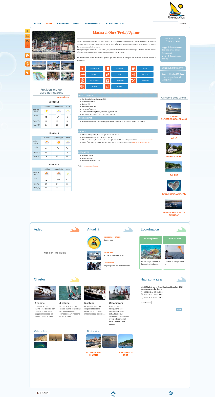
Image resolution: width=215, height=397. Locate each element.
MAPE (49, 23)
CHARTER (63, 23)
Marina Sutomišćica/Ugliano (174, 117)
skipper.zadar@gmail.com (141, 142)
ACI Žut (174, 175)
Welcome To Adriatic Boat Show (176, 10)
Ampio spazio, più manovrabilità (117, 266)
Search (183, 24)
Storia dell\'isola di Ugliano (173, 74)
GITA (76, 23)
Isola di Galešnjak (174, 194)
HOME (37, 23)
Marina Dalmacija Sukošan (174, 213)
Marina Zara (174, 156)
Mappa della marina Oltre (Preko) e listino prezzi (172, 48)
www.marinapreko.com (90, 166)
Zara (174, 138)
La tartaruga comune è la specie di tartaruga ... (150, 264)
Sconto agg (108, 240)
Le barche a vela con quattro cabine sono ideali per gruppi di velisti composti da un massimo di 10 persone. (69, 311)
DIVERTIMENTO (92, 23)
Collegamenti (167, 53)
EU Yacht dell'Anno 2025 (114, 255)
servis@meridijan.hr (146, 140)
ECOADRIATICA (115, 23)
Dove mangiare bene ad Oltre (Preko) (171, 78)
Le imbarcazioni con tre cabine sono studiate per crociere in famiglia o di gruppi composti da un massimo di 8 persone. (45, 311)
